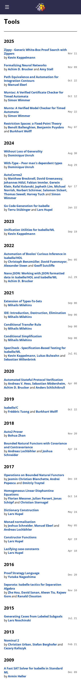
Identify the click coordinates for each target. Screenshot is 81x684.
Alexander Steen (15, 266)
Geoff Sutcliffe (44, 266)
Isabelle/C (11, 408)
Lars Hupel (44, 210)
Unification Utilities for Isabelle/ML (29, 230)
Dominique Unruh (21, 155)
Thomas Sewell (14, 194)
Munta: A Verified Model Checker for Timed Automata (34, 110)
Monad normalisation (20, 522)
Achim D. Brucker (20, 69)
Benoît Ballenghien (22, 127)
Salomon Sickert (54, 190)
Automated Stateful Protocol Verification (33, 380)
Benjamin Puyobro (50, 127)
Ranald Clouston (29, 596)
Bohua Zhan (17, 435)
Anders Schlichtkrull (50, 387)
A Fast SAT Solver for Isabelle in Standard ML (33, 670)
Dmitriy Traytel (33, 483)
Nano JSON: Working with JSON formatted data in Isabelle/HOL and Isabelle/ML (34, 275)
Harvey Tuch (36, 194)
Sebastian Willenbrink (20, 359)
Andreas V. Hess (19, 384)
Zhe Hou (14, 592)
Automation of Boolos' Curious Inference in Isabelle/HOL (35, 256)
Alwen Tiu (48, 592)
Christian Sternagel (34, 502)
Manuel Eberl (17, 85)
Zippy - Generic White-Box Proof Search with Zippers (35, 52)
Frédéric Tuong (18, 412)
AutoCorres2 (13, 175)
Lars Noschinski (19, 620)
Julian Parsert (42, 498)
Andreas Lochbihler (22, 451)
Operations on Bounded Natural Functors (34, 475)
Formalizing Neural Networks (25, 65)
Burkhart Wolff (21, 131)
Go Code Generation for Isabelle (26, 206)
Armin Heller (17, 676)
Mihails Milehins (20, 305)
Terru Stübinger (19, 210)
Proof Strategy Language (21, 573)
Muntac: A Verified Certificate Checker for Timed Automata (33, 94)
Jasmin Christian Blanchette (28, 479)
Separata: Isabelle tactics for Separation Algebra (32, 586)
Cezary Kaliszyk (15, 648)
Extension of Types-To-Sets (23, 301)
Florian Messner (19, 498)
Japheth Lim (44, 186)
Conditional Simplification (23, 336)
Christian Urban (19, 644)
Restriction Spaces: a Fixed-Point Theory (32, 124)
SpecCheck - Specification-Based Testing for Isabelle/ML (35, 350)
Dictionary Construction (21, 510)
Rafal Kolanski (23, 186)
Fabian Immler (37, 182)
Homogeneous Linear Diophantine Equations (29, 493)
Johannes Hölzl (14, 182)
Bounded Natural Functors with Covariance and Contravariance (35, 445)
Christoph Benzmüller (24, 262)
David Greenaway (49, 179)
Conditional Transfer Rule (22, 325)
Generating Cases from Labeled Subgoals (33, 616)
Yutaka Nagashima (22, 577)
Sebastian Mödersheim (48, 384)
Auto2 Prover (13, 432)
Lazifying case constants (21, 549)
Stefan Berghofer (44, 644)
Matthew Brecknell (21, 179)
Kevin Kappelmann (21, 58)
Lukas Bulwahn (48, 356)
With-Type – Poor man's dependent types (33, 163)
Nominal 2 (11, 640)
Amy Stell (46, 69)
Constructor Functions (20, 537)
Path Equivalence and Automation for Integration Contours (31, 79)
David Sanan (30, 592)
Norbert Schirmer (28, 190)
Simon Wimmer (19, 100)
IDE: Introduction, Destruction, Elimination (35, 313)
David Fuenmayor (54, 262)
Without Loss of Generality (23, 151)
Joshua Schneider (20, 526)
